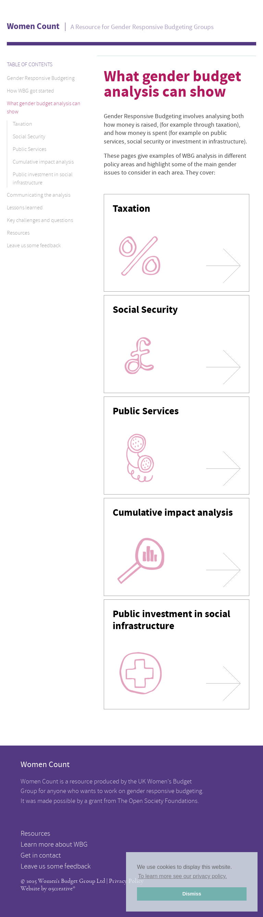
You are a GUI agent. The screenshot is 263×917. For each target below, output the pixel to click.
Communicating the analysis (38, 196)
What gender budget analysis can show (43, 108)
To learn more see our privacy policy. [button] (182, 876)
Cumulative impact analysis (43, 162)
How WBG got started (30, 91)
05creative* (61, 889)
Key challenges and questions (40, 221)
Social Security (29, 137)
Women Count (33, 26)
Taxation (22, 125)
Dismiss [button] (191, 894)
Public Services (29, 150)
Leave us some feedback (34, 246)
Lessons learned (25, 208)
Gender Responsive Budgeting (41, 79)
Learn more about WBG (54, 845)
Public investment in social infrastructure (43, 179)
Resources (18, 234)
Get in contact (41, 856)
